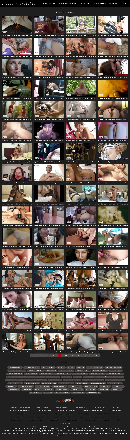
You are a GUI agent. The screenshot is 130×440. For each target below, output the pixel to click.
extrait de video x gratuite (83, 370)
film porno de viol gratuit (116, 376)
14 (69, 355)
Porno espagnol (90, 420)
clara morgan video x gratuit (32, 367)
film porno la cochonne (81, 383)
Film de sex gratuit (41, 414)
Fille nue (116, 408)
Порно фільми (6, 433)
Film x (118, 420)
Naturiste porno (65, 423)
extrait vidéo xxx (66, 376)
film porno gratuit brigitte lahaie (115, 380)
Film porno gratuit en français (20, 411)
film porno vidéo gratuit (91, 386)
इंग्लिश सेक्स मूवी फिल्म (82, 433)
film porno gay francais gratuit (72, 380)
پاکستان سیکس (38, 433)
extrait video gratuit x (46, 373)
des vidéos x (61, 367)
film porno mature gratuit (115, 383)
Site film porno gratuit (39, 417)
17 (79, 355)
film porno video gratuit (75, 386)
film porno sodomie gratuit (42, 386)
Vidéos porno (54, 420)
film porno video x (104, 386)
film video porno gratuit (78, 392)
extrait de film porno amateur (95, 367)
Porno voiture (84, 414)
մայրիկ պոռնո (62, 433)
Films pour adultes (100, 3)
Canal (125, 3)
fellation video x (89, 376)
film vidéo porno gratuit (94, 392)
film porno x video (90, 389)
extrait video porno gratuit (97, 373)
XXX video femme (15, 420)
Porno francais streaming (67, 411)
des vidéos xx (80, 367)
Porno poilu (115, 417)
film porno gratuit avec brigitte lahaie (93, 380)
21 (92, 355)
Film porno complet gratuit (20, 408)
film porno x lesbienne (77, 389)
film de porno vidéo (101, 376)
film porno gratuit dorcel (15, 383)
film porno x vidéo (103, 389)
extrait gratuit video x (31, 373)
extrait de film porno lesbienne (113, 367)
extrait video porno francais (80, 373)
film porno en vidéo (11, 380)
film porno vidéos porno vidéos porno (44, 389)
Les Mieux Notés (85, 3)
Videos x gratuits (27, 433)
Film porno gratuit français (92, 411)
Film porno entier (44, 411)
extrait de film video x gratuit (16, 370)
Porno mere (80, 417)
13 (66, 355)
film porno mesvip (11, 386)
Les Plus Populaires (48, 3)
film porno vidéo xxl (118, 386)
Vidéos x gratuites (57, 435)
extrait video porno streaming (115, 373)
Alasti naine (16, 433)
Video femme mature (17, 417)
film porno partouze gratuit (26, 386)
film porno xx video (116, 389)
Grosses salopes (99, 408)
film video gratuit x (35, 392)
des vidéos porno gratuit (48, 367)
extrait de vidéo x (51, 370)
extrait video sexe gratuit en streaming (33, 376)
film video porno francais (62, 392)
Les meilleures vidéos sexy (67, 3)
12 (62, 355)
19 (85, 355)
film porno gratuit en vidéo (32, 383)
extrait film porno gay (115, 370)
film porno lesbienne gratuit (98, 383)
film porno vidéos (27, 389)
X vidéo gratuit (42, 408)
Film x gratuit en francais (105, 414)
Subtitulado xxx (107, 433)
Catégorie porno (114, 3)
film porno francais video (39, 380)
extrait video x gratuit (52, 376)
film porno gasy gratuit (55, 380)
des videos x (71, 367)
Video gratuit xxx (61, 408)
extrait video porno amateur (62, 373)
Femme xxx (105, 420)
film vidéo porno (48, 392)
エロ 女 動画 (92, 433)
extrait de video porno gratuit (35, 370)
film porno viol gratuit (62, 389)
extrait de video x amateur (66, 370)
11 (59, 355)
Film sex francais (81, 408)
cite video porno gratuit (15, 367)
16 (75, 355)
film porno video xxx (14, 389)
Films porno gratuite (62, 417)
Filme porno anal (21, 414)
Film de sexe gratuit (35, 420)
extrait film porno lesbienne (15, 373)
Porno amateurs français (63, 414)
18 (82, 355)
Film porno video (71, 420)
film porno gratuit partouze (49, 383)
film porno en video (24, 380)
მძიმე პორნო (71, 433)
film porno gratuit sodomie (66, 383)
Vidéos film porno (98, 417)
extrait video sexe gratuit (13, 376)
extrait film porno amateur (99, 370)
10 (56, 355)
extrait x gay (77, 376)
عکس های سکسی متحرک (120, 433)
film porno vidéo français (59, 386)
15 (72, 355)
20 (88, 355)
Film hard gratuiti (49, 433)
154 (95, 355)
